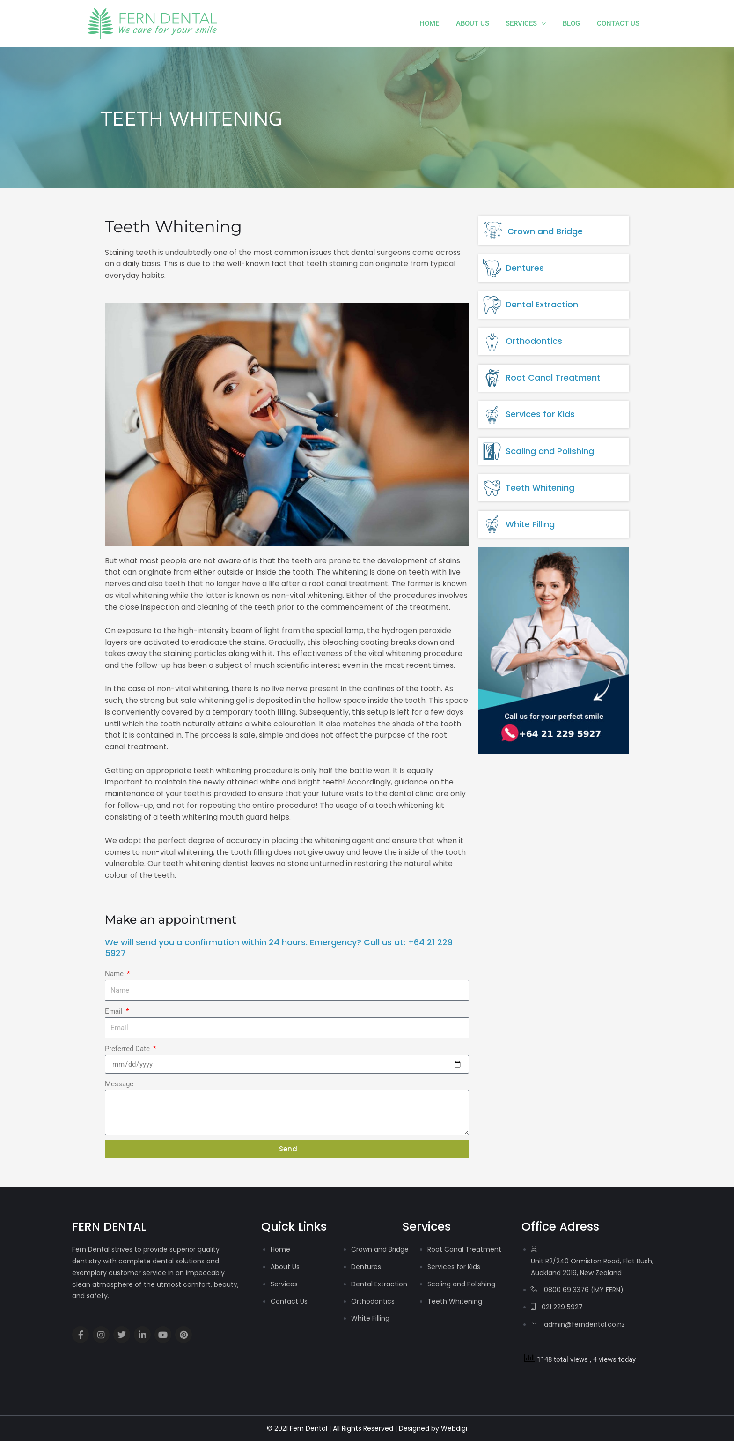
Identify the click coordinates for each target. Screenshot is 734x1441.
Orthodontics (534, 341)
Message (119, 1084)
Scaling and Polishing (550, 451)
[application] (548, 23)
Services (533, 23)
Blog (575, 23)
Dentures (525, 268)
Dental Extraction (542, 304)
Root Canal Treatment (553, 377)
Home (441, 23)
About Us (482, 23)
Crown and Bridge (545, 231)
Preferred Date (128, 1049)
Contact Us (619, 23)
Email (115, 1011)
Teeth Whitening (540, 487)
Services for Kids (540, 414)
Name (115, 974)
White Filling (530, 524)
